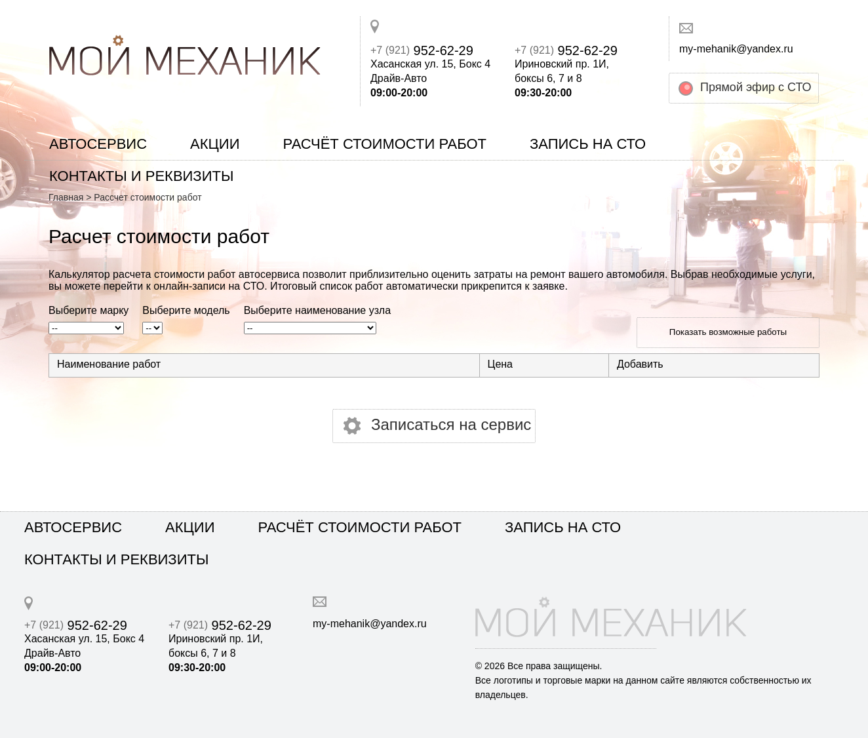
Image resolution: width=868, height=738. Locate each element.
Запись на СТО (588, 144)
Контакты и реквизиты (141, 176)
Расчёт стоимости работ (384, 144)
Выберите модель (185, 310)
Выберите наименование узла (317, 310)
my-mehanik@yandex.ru (736, 48)
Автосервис (98, 144)
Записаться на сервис (451, 424)
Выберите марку (88, 310)
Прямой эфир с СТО (756, 87)
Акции (214, 144)
